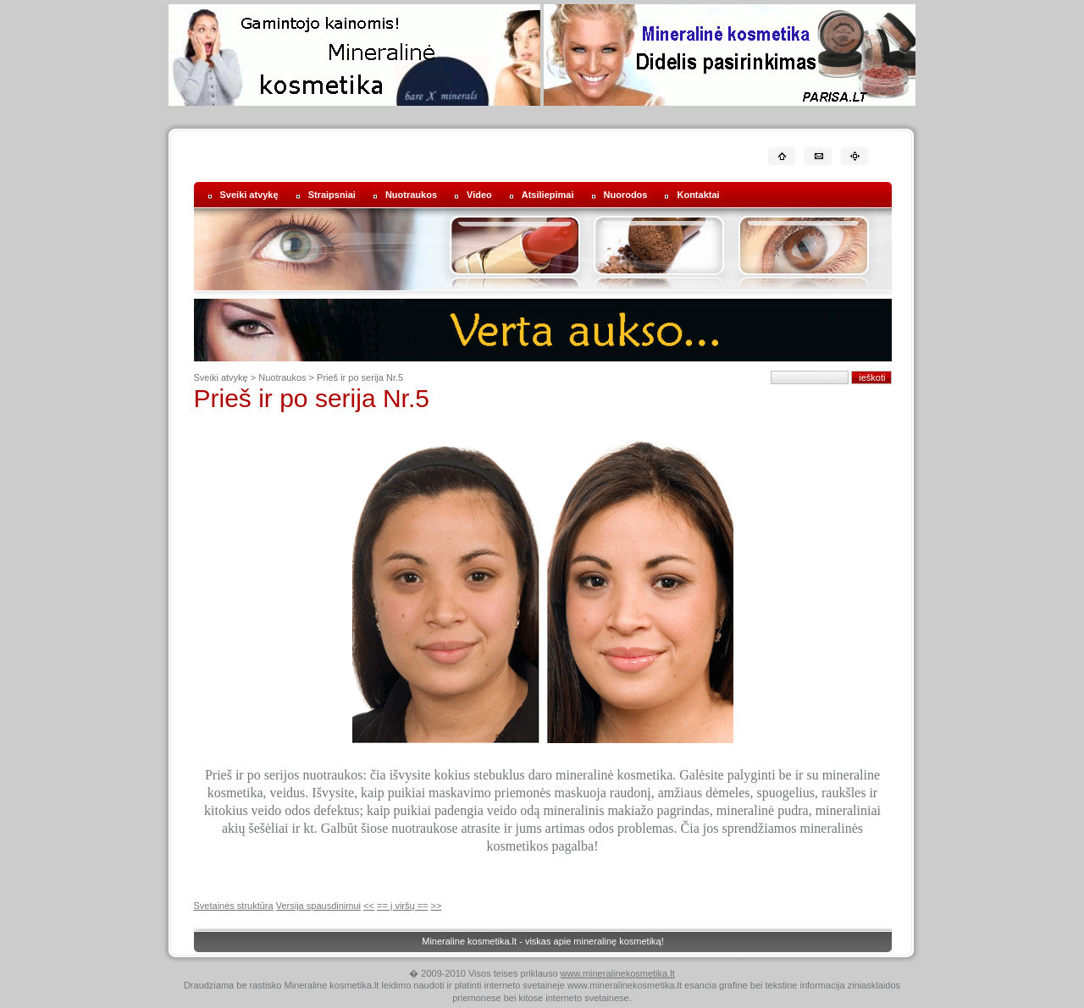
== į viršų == (403, 906)
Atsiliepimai (548, 195)
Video (479, 195)
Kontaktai (698, 195)
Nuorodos (626, 195)
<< (368, 906)
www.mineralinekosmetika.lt (618, 973)
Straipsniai (332, 195)
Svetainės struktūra (234, 906)
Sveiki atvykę (249, 195)
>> (436, 906)
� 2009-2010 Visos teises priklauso (484, 973)
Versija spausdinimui (318, 906)
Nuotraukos (411, 195)
